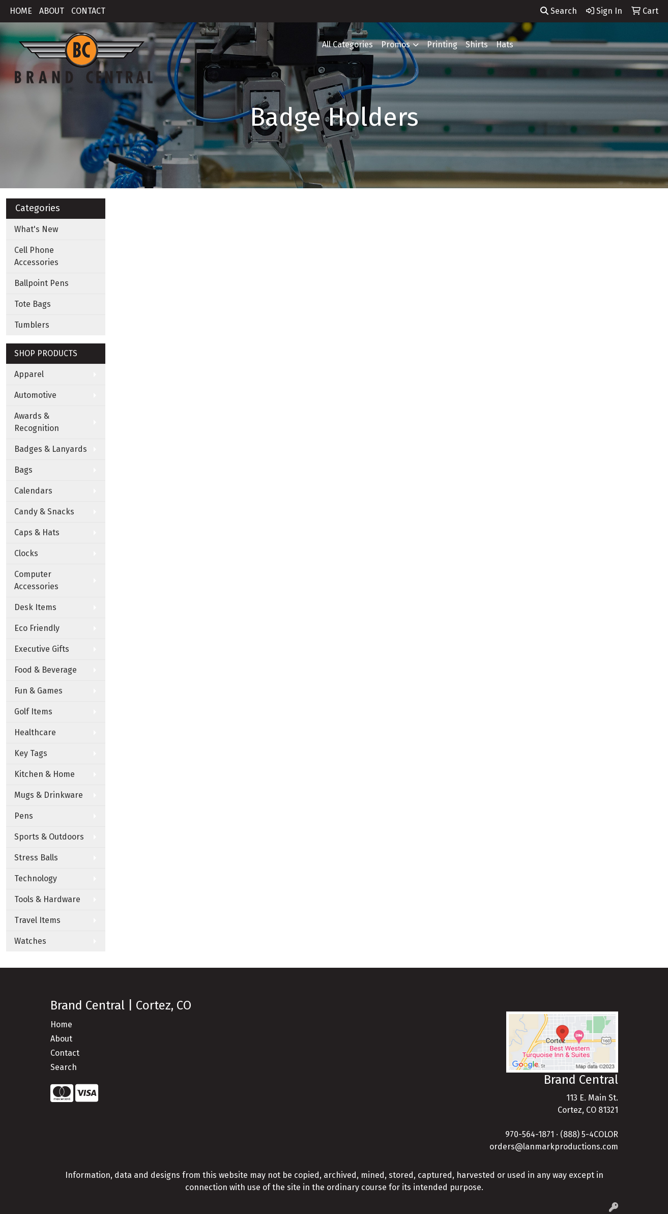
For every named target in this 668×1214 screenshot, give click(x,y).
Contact (64, 1053)
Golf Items (33, 711)
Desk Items (35, 607)
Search (558, 11)
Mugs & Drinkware (48, 795)
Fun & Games (38, 691)
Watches (30, 941)
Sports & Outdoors (49, 837)
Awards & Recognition (36, 422)
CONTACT (88, 11)
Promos (395, 44)
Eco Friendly (37, 628)
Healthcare (35, 732)
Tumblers (31, 325)
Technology (35, 878)
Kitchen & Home (44, 774)
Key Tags (30, 753)
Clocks (26, 553)
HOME (21, 11)
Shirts (477, 44)
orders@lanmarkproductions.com (553, 1146)
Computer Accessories (36, 580)
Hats (504, 44)
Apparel (29, 374)
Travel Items (37, 920)
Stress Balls (36, 857)
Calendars (33, 491)
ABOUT (51, 11)
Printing (442, 44)
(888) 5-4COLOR (589, 1134)
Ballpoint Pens (41, 283)
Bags (23, 470)
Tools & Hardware (47, 899)
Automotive (35, 395)
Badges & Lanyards (50, 449)
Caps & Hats (37, 532)
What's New (36, 229)
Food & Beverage (45, 670)
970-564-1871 (529, 1134)
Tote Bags (32, 304)
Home (61, 1024)
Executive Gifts (41, 649)
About (61, 1039)
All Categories (347, 44)
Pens (23, 816)
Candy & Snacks (44, 511)
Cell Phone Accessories (36, 256)
